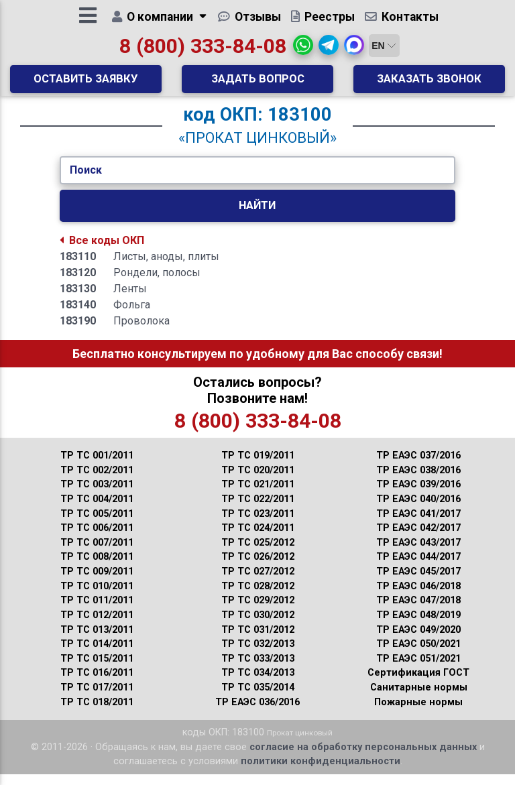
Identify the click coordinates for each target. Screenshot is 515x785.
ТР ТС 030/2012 (257, 625)
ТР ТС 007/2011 (96, 553)
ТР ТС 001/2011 (96, 466)
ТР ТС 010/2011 (96, 597)
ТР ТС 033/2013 (257, 669)
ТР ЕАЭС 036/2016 (257, 713)
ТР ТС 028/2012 (257, 597)
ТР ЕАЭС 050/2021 (418, 654)
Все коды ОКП (102, 251)
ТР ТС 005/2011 (96, 524)
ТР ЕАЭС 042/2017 (418, 538)
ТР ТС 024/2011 (257, 538)
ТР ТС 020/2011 (257, 481)
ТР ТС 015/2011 (96, 669)
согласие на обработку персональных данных (363, 758)
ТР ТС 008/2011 (96, 567)
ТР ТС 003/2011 (96, 495)
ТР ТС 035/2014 (257, 698)
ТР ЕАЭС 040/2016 (418, 510)
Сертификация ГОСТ (418, 683)
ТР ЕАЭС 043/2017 (418, 553)
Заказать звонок (429, 83)
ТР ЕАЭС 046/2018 (418, 597)
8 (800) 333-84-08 (202, 51)
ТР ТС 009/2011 (96, 582)
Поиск (86, 180)
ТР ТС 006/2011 (96, 538)
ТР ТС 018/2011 (96, 713)
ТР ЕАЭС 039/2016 (418, 495)
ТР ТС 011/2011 (96, 611)
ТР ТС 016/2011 (96, 683)
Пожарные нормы (418, 713)
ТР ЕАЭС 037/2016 (418, 466)
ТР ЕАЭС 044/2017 (418, 567)
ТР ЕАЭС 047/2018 (418, 611)
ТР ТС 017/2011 (96, 698)
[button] (303, 50)
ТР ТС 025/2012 (257, 553)
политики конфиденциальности (320, 772)
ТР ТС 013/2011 (96, 640)
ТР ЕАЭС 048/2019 (418, 625)
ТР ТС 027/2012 (257, 582)
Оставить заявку (86, 83)
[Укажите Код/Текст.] (257, 181)
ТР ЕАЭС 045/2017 (418, 582)
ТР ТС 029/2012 (257, 611)
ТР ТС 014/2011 (96, 654)
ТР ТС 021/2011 (257, 495)
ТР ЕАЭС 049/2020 (418, 640)
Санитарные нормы (418, 698)
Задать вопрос (257, 83)
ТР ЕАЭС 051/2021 (418, 669)
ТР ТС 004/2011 (96, 510)
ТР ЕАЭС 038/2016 (418, 481)
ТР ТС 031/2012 (257, 640)
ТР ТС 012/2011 (96, 625)
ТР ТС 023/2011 (257, 524)
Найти (257, 216)
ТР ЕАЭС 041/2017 (418, 524)
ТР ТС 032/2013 (257, 654)
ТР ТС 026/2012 (257, 567)
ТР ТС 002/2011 (96, 481)
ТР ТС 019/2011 (257, 466)
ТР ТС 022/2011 (257, 510)
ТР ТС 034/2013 (257, 683)
